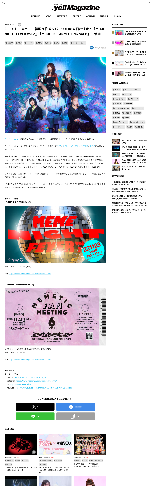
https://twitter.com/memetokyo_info (30, 377)
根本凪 (117, 113)
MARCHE (104, 16)
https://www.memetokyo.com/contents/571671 (30, 273)
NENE (40, 43)
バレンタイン (138, 108)
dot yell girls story (122, 108)
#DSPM (10, 43)
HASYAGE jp (10, 460)
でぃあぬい (59, 460)
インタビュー (119, 127)
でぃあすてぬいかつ (46, 460)
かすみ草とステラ (138, 122)
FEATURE (35, 16)
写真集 (117, 117)
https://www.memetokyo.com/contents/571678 (30, 359)
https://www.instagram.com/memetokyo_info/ (36, 381)
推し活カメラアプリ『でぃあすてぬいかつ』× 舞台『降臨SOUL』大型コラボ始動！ (54, 470)
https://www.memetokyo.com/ (23, 384)
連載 (130, 127)
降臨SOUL (44, 464)
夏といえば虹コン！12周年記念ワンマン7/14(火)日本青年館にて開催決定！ (89, 465)
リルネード (134, 99)
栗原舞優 (129, 103)
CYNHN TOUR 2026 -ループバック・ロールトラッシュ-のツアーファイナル (129, 211)
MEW (19, 43)
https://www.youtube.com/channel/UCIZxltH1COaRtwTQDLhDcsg (43, 387)
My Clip (117, 16)
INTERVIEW (62, 16)
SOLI (66, 43)
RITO (49, 43)
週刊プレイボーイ (121, 122)
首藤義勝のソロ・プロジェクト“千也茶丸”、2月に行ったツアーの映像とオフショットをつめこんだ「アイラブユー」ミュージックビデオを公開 (129, 204)
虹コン (85, 460)
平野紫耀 (118, 103)
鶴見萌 (127, 117)
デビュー (9, 464)
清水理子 (140, 127)
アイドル (25, 460)
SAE (57, 43)
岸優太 (138, 113)
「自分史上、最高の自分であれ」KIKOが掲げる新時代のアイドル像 (21, 468)
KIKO (18, 460)
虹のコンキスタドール (97, 460)
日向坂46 (128, 113)
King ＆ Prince (120, 99)
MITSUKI (30, 43)
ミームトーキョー (79, 43)
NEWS (48, 16)
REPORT (77, 16)
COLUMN (90, 16)
